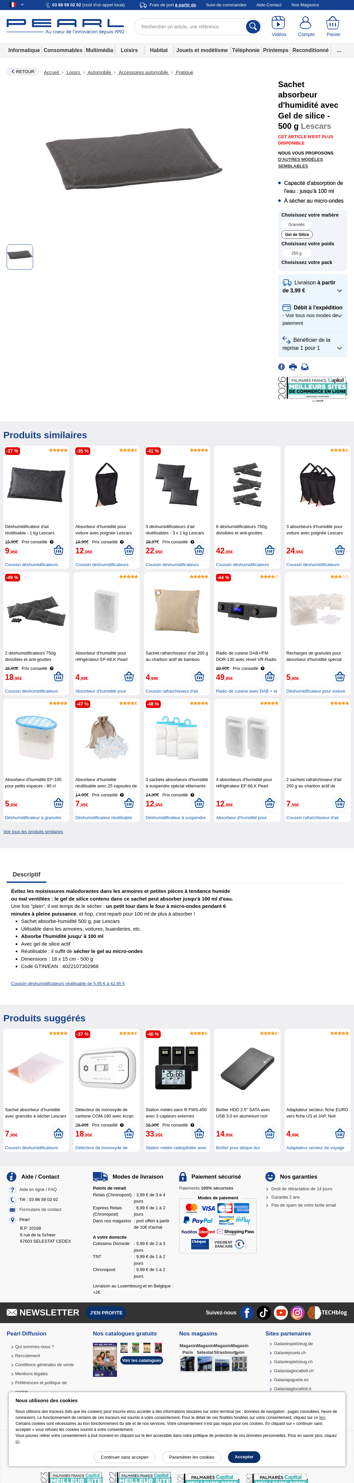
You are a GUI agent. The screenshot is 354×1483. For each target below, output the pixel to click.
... (339, 50)
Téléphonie (245, 50)
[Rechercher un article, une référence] (198, 26)
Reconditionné (310, 50)
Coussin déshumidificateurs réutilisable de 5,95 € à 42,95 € (68, 983)
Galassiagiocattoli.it (292, 1388)
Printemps (275, 50)
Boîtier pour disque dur (238, 1147)
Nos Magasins (305, 4)
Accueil (52, 72)
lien (322, 1417)
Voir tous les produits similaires (33, 831)
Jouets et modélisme (202, 50)
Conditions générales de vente (44, 1364)
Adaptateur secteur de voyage (315, 1147)
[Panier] (333, 26)
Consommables (62, 50)
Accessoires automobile (143, 72)
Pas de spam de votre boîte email (303, 1205)
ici (17, 1441)
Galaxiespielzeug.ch (293, 1361)
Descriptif (26, 874)
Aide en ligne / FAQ (38, 1189)
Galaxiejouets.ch (290, 1352)
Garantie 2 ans (285, 1197)
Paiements (206, 1188)
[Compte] (306, 26)
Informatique (24, 50)
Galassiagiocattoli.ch (294, 1370)
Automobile (100, 72)
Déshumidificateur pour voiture (315, 691)
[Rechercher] (253, 26)
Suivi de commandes (226, 4)
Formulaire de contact (40, 1209)
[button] (312, 286)
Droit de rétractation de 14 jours (301, 1188)
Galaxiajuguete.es (291, 1379)
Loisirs (129, 50)
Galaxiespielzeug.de (293, 1343)
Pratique (183, 72)
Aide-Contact (268, 4)
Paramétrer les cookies (191, 1457)
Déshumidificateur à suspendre (176, 817)
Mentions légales (31, 1373)
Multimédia (99, 50)
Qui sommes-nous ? (34, 1346)
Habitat (159, 50)
